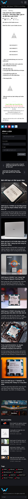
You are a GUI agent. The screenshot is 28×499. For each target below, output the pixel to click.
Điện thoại (14, 402)
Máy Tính (14, 408)
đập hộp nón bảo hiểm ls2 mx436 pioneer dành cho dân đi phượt (18, 458)
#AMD (4, 469)
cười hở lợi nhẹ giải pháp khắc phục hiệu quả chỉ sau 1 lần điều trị (11, 172)
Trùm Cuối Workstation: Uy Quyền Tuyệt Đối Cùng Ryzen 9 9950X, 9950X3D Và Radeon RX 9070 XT (12, 346)
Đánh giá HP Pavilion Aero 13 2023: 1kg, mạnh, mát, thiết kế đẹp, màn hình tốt (18, 441)
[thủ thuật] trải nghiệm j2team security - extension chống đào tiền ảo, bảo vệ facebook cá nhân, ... (18, 424)
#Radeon (19, 469)
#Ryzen (11, 469)
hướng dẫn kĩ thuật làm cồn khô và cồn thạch (17, 430)
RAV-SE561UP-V (13, 45)
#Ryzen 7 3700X (7, 478)
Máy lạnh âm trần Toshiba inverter (10, 22)
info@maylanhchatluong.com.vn (17, 110)
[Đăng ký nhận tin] (25, 497)
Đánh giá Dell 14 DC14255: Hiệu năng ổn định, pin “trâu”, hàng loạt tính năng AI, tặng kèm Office (13, 243)
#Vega (17, 478)
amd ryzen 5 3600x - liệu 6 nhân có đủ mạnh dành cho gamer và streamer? (17, 448)
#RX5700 (12, 475)
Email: (4, 147)
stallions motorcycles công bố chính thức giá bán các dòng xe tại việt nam (15, 165)
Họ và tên (5, 141)
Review (14, 413)
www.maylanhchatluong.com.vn (16, 113)
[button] (22, 2)
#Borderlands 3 (7, 472)
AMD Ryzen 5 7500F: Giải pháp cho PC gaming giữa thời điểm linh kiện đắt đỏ (13, 312)
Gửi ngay (21, 154)
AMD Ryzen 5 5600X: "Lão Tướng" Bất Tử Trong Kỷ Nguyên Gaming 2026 (13, 278)
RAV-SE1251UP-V (13, 54)
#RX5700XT (21, 475)
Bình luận (5, 133)
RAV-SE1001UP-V (13, 51)
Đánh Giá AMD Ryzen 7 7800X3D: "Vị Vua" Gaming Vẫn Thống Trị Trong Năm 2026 (14, 382)
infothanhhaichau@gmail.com (14, 112)
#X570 (4, 475)
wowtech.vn (10, 493)
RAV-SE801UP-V (13, 48)
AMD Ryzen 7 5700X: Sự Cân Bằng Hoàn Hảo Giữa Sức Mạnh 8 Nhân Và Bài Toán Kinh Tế (16, 6)
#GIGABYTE (18, 472)
